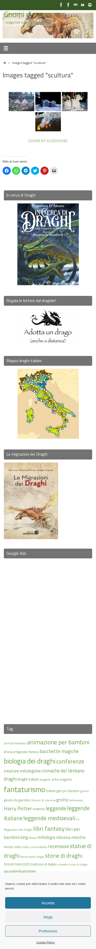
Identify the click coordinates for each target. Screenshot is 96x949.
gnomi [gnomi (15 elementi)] (84, 791)
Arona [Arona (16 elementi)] (8, 751)
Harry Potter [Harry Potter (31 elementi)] (18, 808)
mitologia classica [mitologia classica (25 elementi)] (54, 837)
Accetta (47, 903)
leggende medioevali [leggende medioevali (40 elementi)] (49, 818)
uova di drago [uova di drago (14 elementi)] (78, 864)
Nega (48, 917)
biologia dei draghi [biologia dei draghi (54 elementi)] (30, 761)
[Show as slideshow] (48, 140)
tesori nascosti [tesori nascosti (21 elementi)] (17, 864)
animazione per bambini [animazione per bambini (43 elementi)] (58, 742)
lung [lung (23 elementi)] (24, 837)
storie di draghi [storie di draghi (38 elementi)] (63, 855)
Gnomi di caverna (30, 14)
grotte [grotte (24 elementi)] (62, 799)
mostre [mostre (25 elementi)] (78, 837)
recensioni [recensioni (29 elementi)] (58, 846)
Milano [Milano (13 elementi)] (33, 838)
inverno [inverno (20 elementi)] (39, 809)
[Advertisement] (48, 638)
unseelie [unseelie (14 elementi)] (63, 864)
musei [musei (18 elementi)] (8, 846)
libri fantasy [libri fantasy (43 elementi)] (49, 828)
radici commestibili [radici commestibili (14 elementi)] (34, 847)
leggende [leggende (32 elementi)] (56, 808)
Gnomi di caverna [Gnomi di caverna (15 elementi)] (43, 800)
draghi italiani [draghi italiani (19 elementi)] (28, 779)
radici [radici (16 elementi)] (18, 846)
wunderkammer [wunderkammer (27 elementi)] (20, 871)
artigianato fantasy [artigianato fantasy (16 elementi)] (26, 751)
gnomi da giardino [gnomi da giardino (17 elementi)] (17, 800)
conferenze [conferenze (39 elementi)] (70, 761)
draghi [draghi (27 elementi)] (10, 778)
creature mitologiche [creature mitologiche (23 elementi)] (22, 771)
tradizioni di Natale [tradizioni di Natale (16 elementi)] (43, 864)
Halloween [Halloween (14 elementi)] (76, 800)
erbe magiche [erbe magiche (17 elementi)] (61, 779)
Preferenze (48, 931)
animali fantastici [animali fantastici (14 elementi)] (15, 743)
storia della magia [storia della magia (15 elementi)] (32, 856)
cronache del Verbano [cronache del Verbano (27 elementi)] (62, 770)
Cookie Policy (45, 942)
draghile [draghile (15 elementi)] (45, 779)
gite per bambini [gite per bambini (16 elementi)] (67, 790)
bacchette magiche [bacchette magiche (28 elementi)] (59, 751)
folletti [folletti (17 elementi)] (51, 790)
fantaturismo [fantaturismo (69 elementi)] (24, 789)
